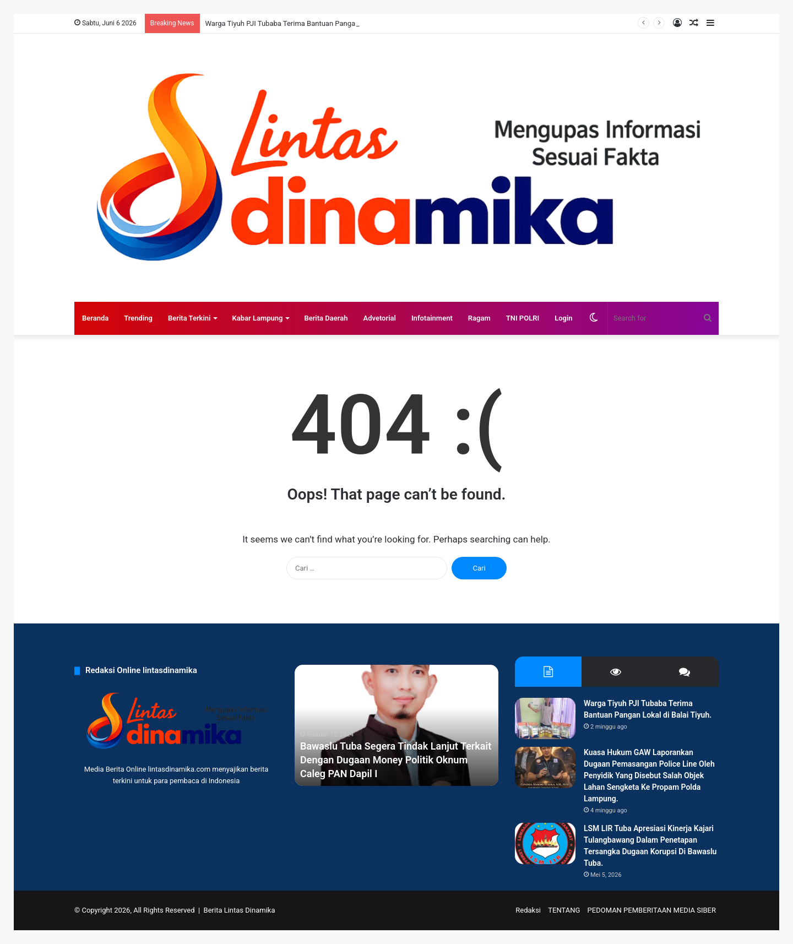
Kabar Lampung (257, 318)
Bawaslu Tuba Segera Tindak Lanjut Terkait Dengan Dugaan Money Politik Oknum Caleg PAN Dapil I (395, 759)
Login (563, 318)
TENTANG (564, 910)
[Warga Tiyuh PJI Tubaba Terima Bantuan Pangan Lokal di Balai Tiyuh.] (545, 718)
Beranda (95, 318)
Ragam (479, 318)
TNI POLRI (523, 318)
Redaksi (528, 910)
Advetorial (379, 318)
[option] (396, 725)
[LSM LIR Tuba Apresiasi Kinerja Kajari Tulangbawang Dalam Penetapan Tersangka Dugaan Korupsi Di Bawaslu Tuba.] (545, 843)
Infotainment (432, 318)
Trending (138, 318)
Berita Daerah (325, 318)
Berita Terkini (189, 318)
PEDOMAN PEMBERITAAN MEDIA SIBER (652, 910)
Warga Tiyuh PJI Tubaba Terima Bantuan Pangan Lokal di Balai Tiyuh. (315, 23)
